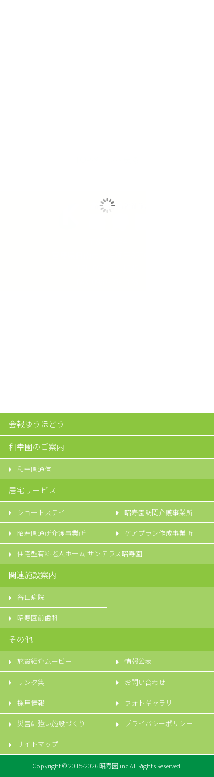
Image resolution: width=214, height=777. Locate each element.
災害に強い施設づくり (51, 723)
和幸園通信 (34, 469)
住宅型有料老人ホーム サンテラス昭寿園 (79, 553)
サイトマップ (37, 744)
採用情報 (31, 703)
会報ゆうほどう (36, 423)
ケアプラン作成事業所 (158, 533)
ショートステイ (41, 512)
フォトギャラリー (151, 703)
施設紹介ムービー (44, 661)
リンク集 (31, 682)
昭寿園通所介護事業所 (51, 533)
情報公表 (138, 661)
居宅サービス (32, 490)
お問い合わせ (144, 682)
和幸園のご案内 (36, 446)
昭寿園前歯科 (37, 617)
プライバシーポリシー (158, 723)
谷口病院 (31, 597)
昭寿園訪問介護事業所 (158, 512)
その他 (21, 639)
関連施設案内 (32, 574)
